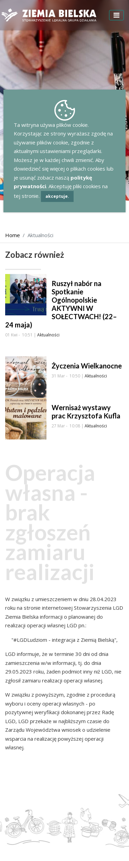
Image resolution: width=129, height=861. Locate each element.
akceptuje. (57, 196)
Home (12, 235)
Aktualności (48, 335)
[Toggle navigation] (116, 15)
